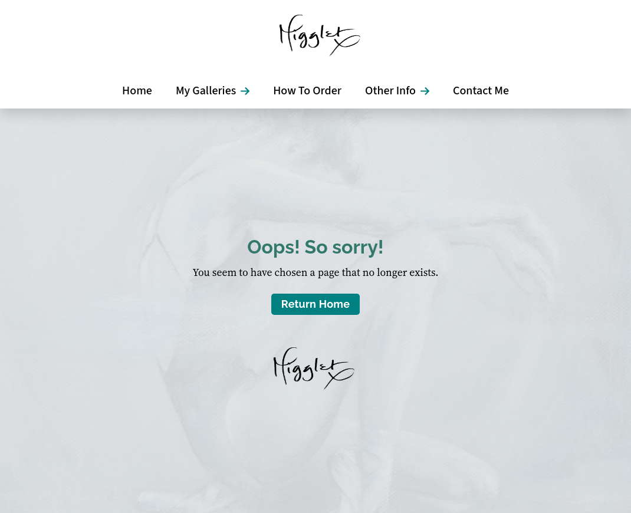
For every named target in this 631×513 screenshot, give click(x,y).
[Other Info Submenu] (428, 90)
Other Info (390, 91)
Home (137, 91)
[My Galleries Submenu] (248, 90)
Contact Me (481, 91)
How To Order (307, 91)
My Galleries (206, 91)
